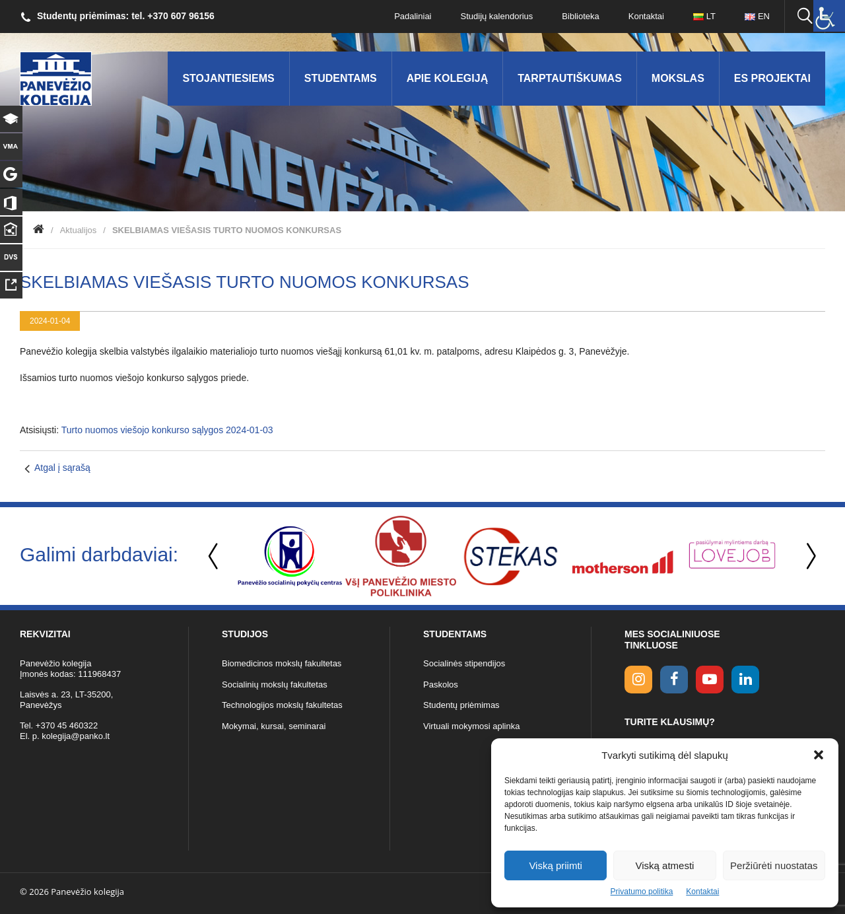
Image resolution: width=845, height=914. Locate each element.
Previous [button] (214, 556)
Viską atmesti (665, 865)
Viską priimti (555, 865)
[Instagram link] (638, 679)
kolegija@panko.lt (76, 736)
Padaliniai (412, 16)
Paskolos (440, 684)
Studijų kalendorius (497, 16)
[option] (289, 556)
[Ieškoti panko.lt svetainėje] (804, 16)
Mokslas (678, 78)
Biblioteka (580, 16)
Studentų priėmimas (461, 705)
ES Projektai (772, 78)
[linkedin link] (745, 679)
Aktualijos (78, 230)
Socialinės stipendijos (464, 663)
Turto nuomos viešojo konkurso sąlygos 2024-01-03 (167, 430)
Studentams (340, 78)
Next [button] (808, 556)
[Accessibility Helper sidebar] (829, 16)
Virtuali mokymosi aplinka (471, 726)
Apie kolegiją (448, 78)
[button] (818, 754)
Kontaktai (702, 891)
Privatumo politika (642, 891)
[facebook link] (674, 679)
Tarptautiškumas (570, 78)
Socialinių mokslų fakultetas (274, 684)
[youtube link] (710, 679)
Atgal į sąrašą (62, 467)
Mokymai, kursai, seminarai (274, 726)
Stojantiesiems (228, 78)
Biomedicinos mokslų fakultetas (281, 663)
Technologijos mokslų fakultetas (282, 705)
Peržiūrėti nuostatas (774, 865)
